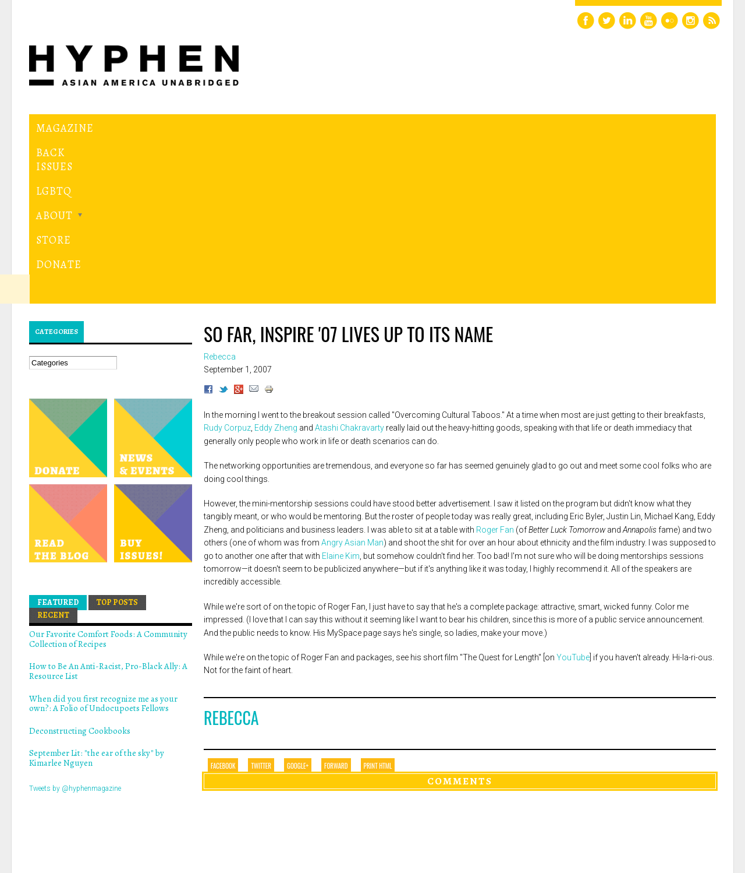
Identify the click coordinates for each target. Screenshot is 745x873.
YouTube (573, 497)
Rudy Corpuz (227, 267)
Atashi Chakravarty (349, 267)
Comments (459, 621)
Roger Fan (496, 369)
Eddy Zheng (275, 267)
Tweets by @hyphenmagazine (75, 628)
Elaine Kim (341, 395)
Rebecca (231, 557)
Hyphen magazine (83, 815)
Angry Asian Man (352, 382)
